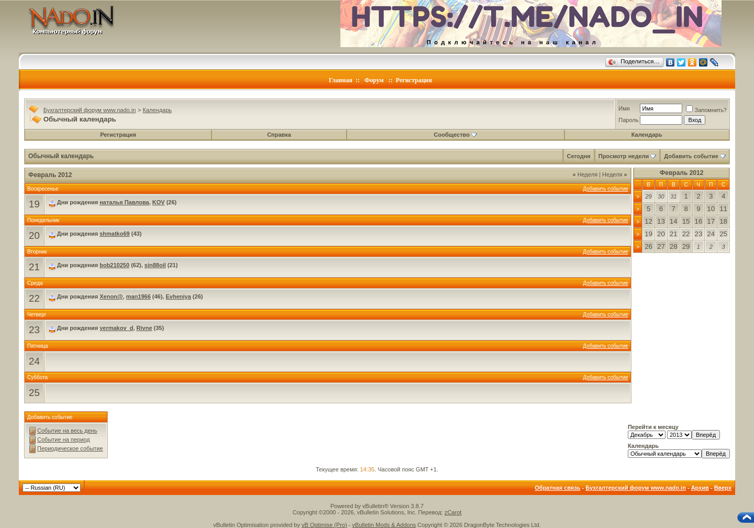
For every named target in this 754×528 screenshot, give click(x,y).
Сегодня (579, 156)
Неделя (585, 174)
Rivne (144, 328)
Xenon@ (111, 296)
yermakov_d (116, 328)
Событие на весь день (67, 430)
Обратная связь (557, 488)
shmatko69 (114, 233)
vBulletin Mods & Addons (384, 525)
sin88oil (155, 265)
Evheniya (178, 296)
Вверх (722, 488)
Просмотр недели (623, 156)
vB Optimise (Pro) (324, 525)
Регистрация (414, 80)
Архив (700, 488)
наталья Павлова (124, 202)
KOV (158, 202)
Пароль (628, 120)
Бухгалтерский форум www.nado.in (89, 110)
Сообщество (455, 134)
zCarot (453, 512)
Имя (623, 108)
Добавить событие (691, 156)
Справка (279, 134)
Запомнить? (706, 110)
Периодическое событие (70, 448)
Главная (340, 80)
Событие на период (63, 439)
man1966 (138, 296)
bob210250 (114, 265)
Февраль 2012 (681, 173)
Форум (374, 80)
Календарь (157, 110)
